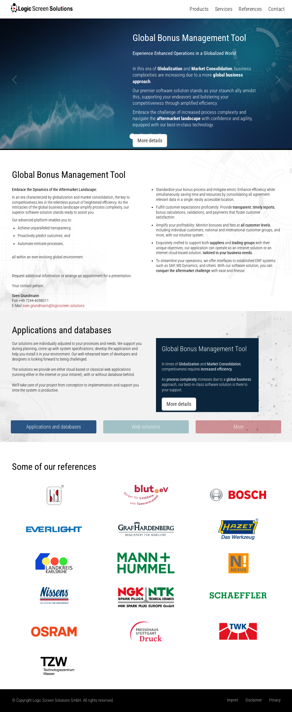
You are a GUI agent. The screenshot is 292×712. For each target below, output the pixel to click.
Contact (276, 9)
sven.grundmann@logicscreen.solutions (53, 305)
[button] (14, 112)
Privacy (275, 700)
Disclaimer (254, 700)
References (250, 9)
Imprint (232, 700)
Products (199, 9)
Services (224, 9)
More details (179, 404)
